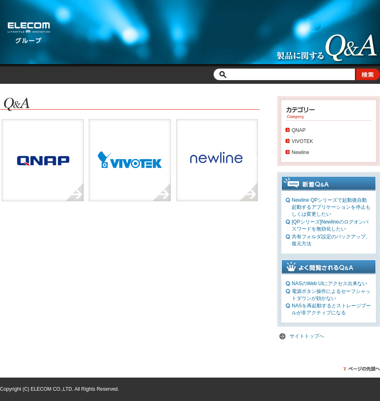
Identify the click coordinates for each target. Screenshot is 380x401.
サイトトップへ (307, 336)
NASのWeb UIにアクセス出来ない (329, 283)
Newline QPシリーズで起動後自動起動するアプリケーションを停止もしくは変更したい (331, 207)
